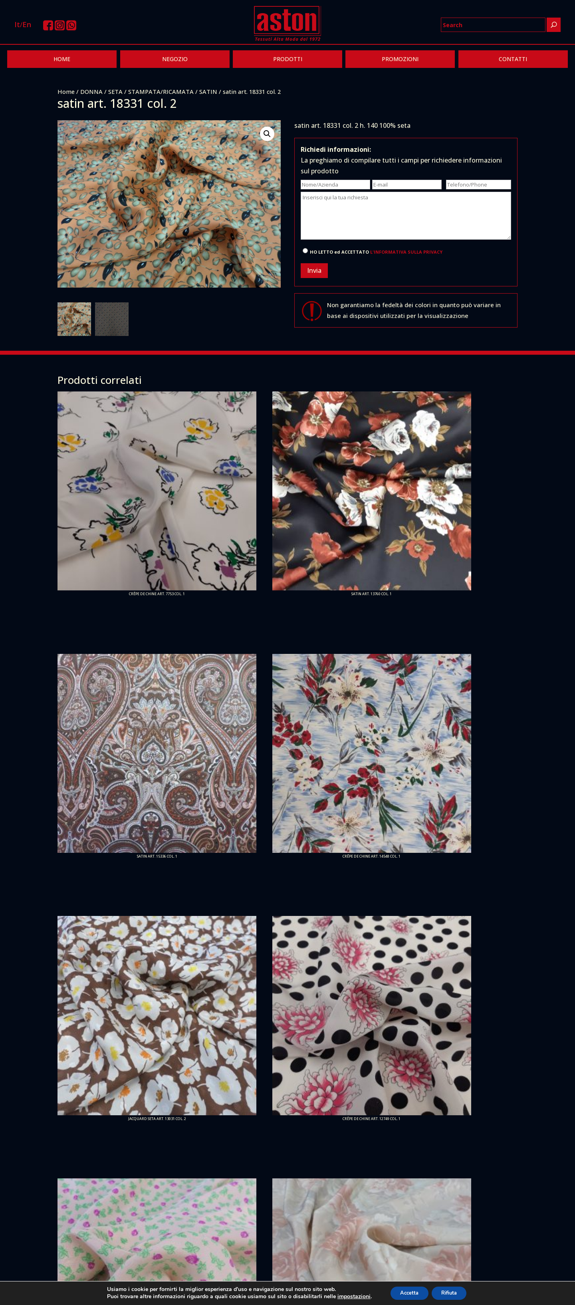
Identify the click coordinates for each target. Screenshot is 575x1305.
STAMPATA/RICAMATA (161, 91)
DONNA (91, 91)
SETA (115, 91)
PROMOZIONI (400, 59)
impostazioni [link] (347, 1296)
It (17, 24)
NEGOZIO (175, 59)
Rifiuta (452, 1292)
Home (66, 91)
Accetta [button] (406, 1292)
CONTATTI (513, 59)
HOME (62, 59)
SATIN (208, 91)
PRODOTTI (287, 59)
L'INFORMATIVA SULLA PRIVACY (406, 252)
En (26, 24)
